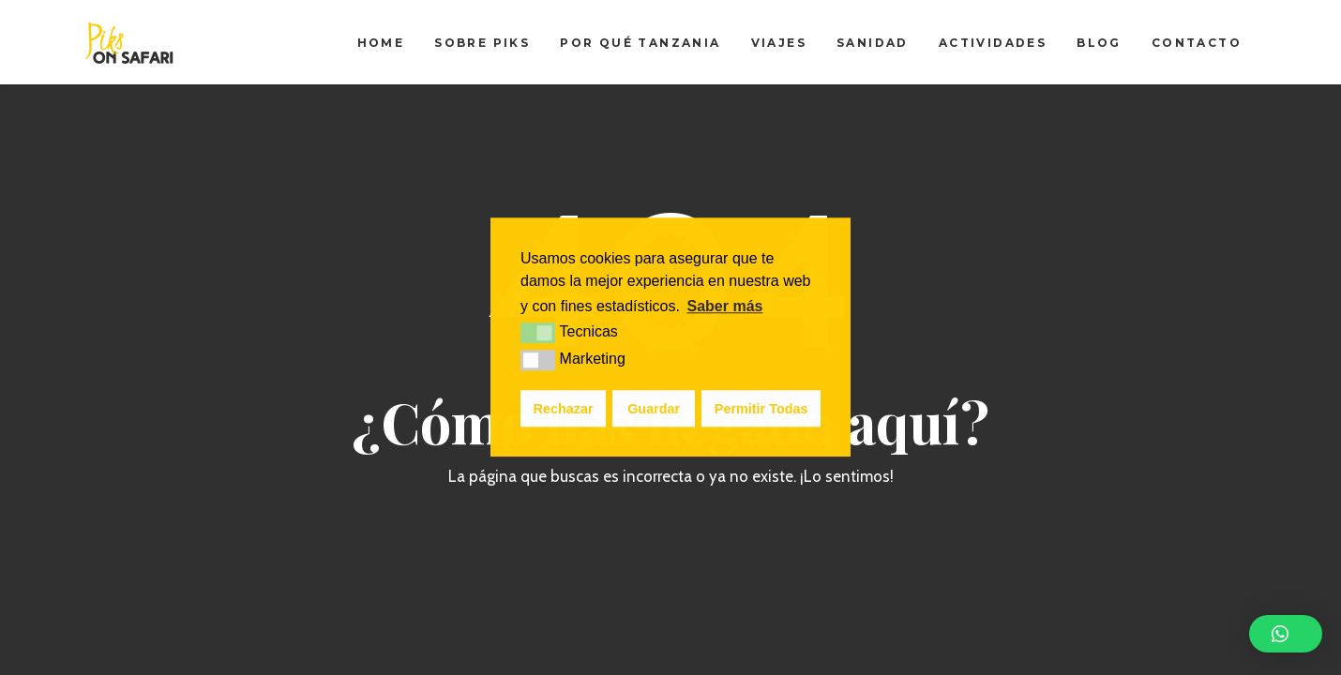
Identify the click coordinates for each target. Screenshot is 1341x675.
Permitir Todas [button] (761, 408)
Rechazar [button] (564, 408)
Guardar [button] (653, 408)
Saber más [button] (725, 306)
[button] (1285, 633)
